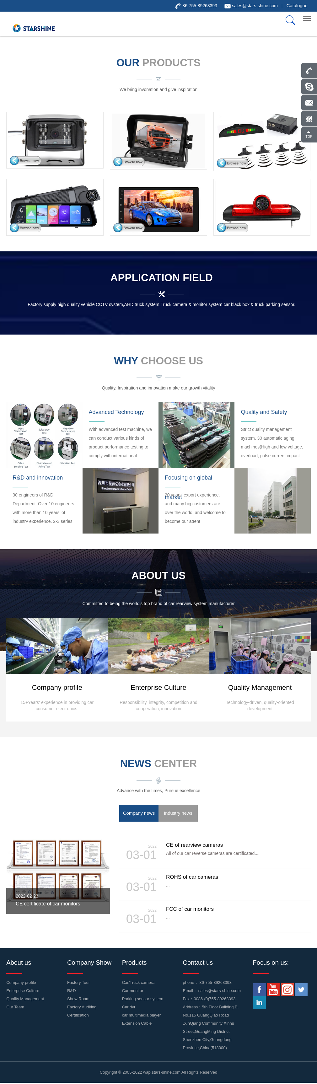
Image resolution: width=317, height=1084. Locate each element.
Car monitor (132, 991)
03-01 (139, 853)
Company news (139, 814)
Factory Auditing (81, 1008)
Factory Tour (78, 983)
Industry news (177, 814)
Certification (78, 1016)
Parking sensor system (143, 999)
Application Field (161, 277)
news (158, 764)
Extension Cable (137, 1024)
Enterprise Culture (22, 991)
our (158, 62)
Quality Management (25, 999)
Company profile (21, 983)
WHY (158, 361)
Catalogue (297, 5)
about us (158, 576)
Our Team (15, 1008)
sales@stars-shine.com (256, 5)
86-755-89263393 (215, 983)
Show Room (78, 999)
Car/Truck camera (138, 983)
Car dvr (129, 1008)
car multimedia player (141, 1016)
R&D (71, 991)
